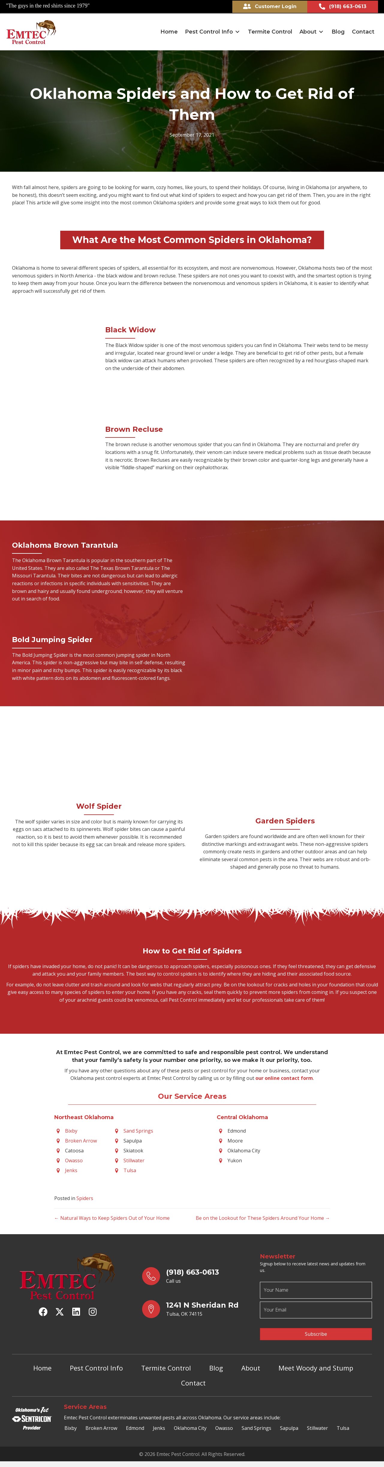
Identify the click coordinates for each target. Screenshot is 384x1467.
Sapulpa (289, 1423)
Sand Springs (138, 1130)
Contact (193, 1378)
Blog (216, 1363)
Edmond (135, 1423)
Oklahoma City (190, 1423)
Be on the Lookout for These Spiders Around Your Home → (263, 1217)
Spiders (84, 1197)
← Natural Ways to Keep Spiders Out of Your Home (112, 1217)
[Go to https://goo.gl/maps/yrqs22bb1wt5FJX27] (195, 1308)
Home (42, 1363)
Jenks (71, 1169)
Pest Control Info (96, 1363)
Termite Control (166, 1363)
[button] (237, 31)
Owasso (74, 1160)
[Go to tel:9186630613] (195, 1276)
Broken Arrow (81, 1140)
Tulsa (130, 1169)
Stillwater (134, 1160)
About (250, 1363)
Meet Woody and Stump (315, 1363)
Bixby (71, 1130)
